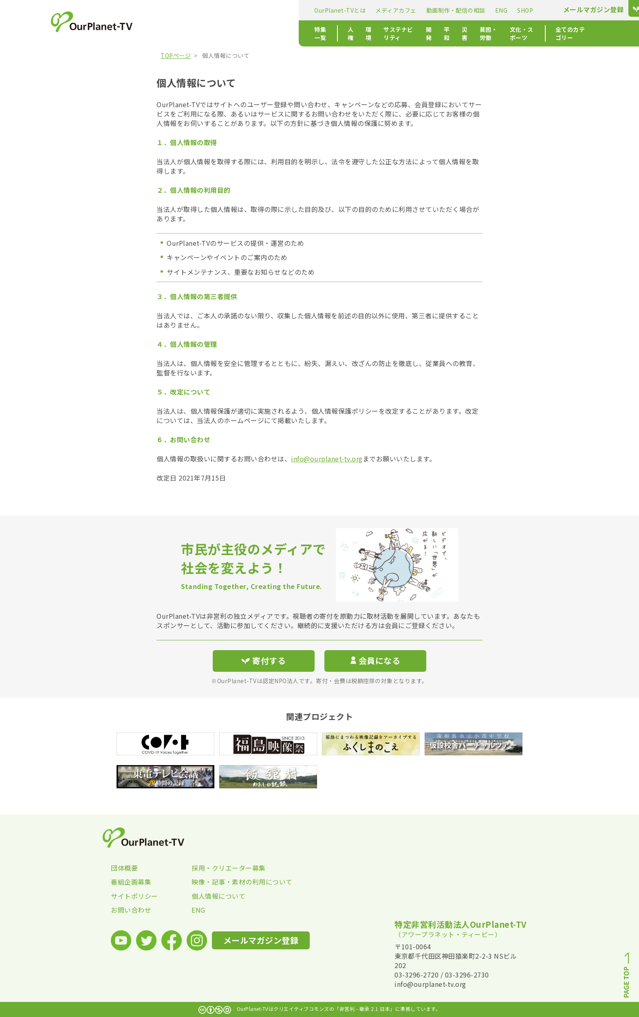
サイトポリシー (134, 896)
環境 (232, 33)
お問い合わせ (131, 910)
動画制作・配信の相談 (302, 10)
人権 (211, 33)
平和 (332, 33)
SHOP (372, 10)
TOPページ (176, 55)
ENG (348, 10)
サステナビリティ (271, 33)
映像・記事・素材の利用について (232, 882)
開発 (311, 33)
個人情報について (218, 896)
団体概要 (124, 868)
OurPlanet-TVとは (186, 10)
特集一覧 (173, 33)
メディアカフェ (242, 10)
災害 (354, 33)
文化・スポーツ (430, 33)
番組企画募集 (131, 882)
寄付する (502, 8)
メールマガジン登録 (440, 9)
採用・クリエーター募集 (229, 868)
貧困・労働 (384, 33)
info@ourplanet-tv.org (327, 458)
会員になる (375, 660)
